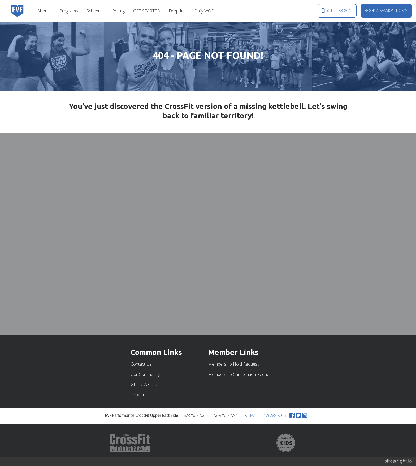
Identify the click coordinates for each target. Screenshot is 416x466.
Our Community (145, 374)
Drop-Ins (177, 11)
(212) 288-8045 (337, 10)
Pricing (118, 11)
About (43, 11)
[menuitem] (44, 11)
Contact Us (141, 364)
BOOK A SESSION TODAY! (386, 10)
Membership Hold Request (233, 364)
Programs (68, 11)
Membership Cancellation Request (240, 374)
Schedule (95, 11)
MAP (254, 415)
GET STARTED (146, 11)
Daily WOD (204, 11)
